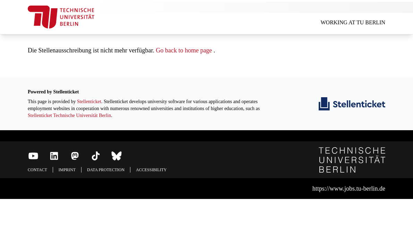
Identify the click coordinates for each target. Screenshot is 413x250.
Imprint (67, 169)
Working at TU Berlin (352, 22)
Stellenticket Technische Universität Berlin (69, 115)
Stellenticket (89, 101)
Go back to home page (184, 50)
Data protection (105, 169)
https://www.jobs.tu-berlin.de (348, 188)
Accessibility (151, 169)
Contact (37, 169)
